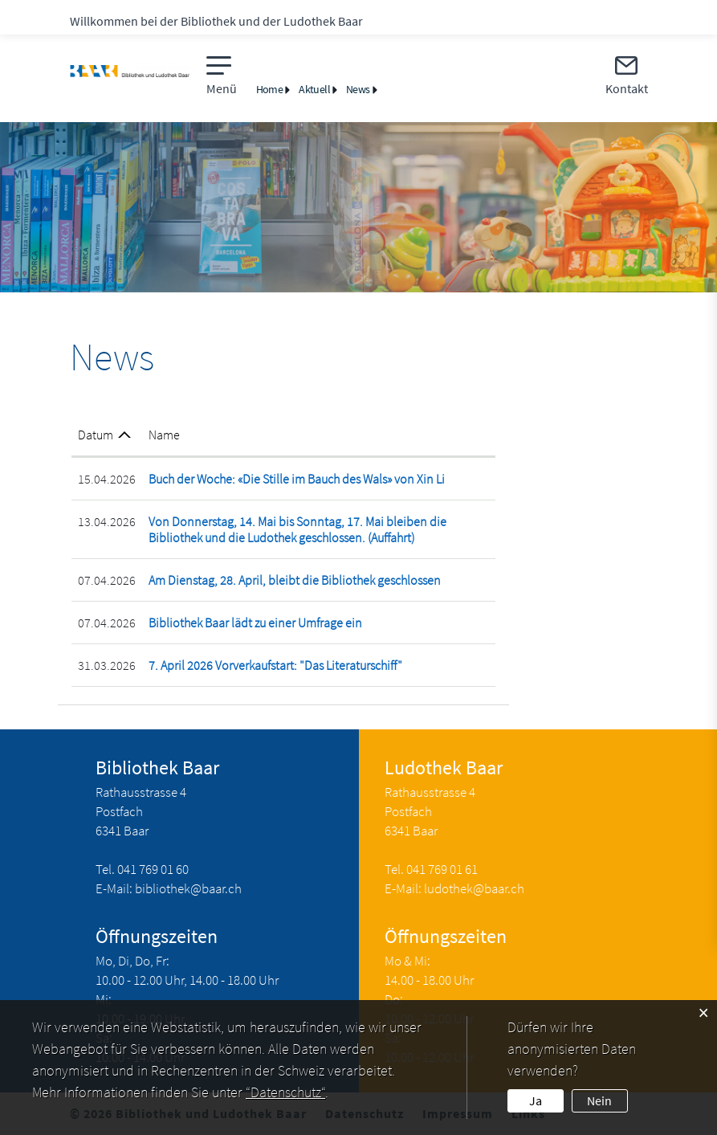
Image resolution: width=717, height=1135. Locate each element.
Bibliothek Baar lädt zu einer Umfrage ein (255, 622)
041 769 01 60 (153, 869)
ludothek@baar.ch (474, 888)
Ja (535, 1100)
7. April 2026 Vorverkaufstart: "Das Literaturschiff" (275, 665)
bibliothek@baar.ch (188, 888)
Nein (599, 1100)
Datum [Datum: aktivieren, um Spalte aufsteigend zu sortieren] (95, 435)
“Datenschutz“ (285, 1092)
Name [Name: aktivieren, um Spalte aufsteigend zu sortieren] (164, 435)
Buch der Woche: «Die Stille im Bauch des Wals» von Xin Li (297, 479)
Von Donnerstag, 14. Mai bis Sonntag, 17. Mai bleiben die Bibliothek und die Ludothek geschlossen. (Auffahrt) (297, 529)
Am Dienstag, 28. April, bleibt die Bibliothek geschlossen (295, 580)
